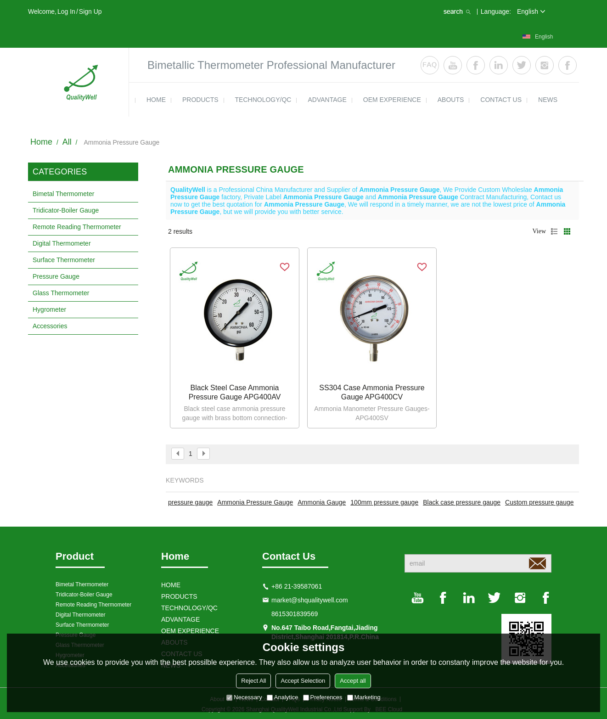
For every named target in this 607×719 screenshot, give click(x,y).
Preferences (323, 697)
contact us (501, 99)
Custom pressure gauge (539, 502)
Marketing (364, 697)
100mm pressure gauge (384, 502)
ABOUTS (451, 99)
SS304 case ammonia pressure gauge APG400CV (371, 392)
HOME (156, 99)
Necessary (244, 697)
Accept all (352, 680)
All (67, 141)
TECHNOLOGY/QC (263, 99)
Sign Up (90, 11)
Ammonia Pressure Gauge (255, 502)
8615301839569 (294, 614)
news (547, 99)
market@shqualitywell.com (309, 600)
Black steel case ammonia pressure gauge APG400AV (235, 392)
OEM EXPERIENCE (392, 99)
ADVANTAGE (327, 99)
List (554, 231)
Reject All (253, 680)
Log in (66, 11)
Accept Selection (303, 680)
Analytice (282, 697)
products (200, 99)
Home (41, 141)
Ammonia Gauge (322, 502)
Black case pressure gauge (461, 502)
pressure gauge (190, 502)
